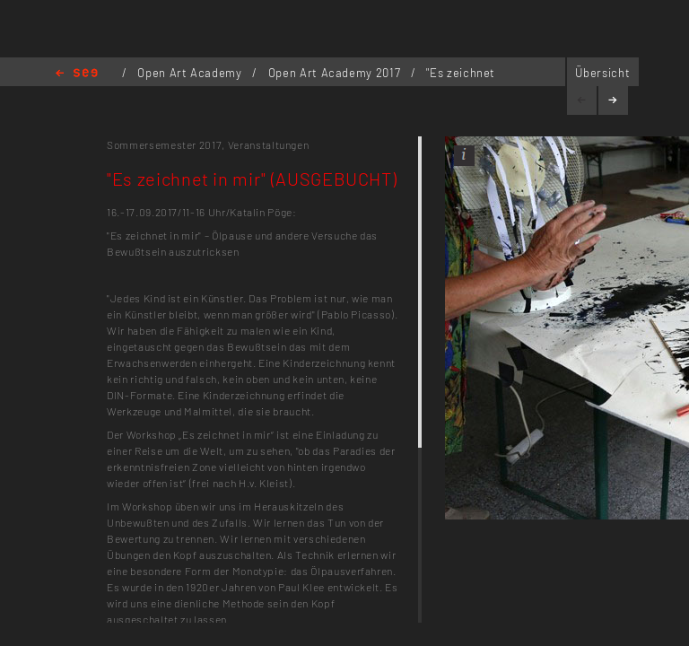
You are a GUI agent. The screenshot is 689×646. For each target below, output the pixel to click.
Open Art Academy (191, 72)
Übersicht (602, 72)
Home (77, 74)
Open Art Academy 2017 (336, 72)
